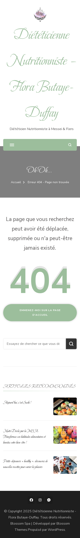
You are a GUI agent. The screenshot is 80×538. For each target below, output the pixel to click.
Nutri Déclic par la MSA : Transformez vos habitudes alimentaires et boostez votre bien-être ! (24, 436)
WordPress (56, 529)
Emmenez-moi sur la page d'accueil (40, 313)
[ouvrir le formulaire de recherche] (70, 145)
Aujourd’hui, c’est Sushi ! (17, 402)
